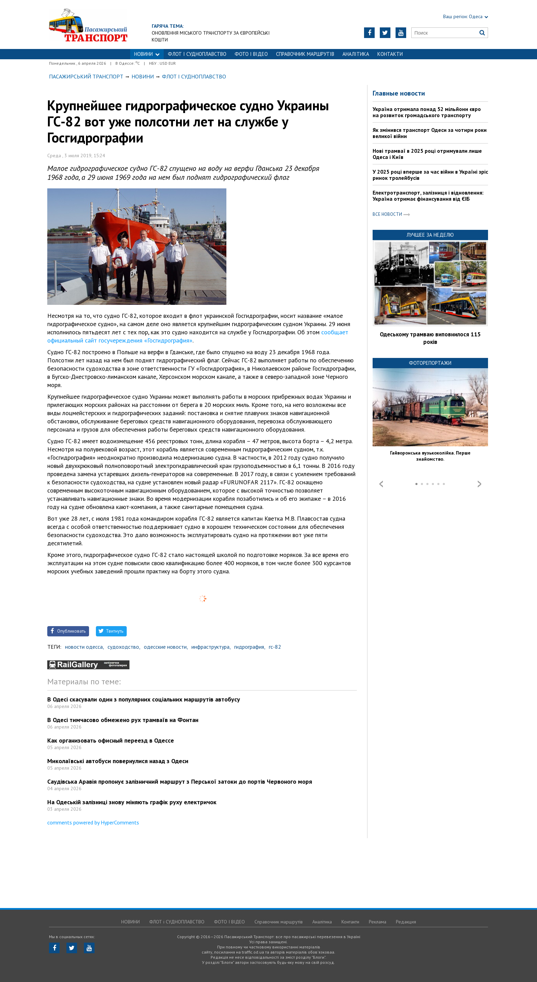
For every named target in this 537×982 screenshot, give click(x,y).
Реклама (377, 922)
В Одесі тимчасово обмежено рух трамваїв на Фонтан (122, 720)
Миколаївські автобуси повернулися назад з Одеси (117, 761)
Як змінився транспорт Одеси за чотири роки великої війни (430, 132)
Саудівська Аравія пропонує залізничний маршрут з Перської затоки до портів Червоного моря (179, 781)
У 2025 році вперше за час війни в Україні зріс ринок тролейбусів (430, 174)
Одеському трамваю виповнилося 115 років (430, 338)
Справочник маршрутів (305, 54)
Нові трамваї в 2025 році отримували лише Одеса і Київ (427, 153)
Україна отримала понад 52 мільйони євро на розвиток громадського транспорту (427, 112)
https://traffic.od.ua (88, 24)
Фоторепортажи (430, 363)
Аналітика (355, 54)
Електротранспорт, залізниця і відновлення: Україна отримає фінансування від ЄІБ (428, 195)
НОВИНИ (147, 54)
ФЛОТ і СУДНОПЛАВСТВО (197, 54)
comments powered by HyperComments (93, 822)
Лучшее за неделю (430, 235)
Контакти (390, 54)
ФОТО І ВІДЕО (251, 54)
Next (479, 484)
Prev (381, 484)
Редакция (406, 922)
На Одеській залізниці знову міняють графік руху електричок (131, 802)
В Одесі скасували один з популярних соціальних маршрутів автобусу (143, 699)
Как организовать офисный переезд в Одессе (110, 740)
